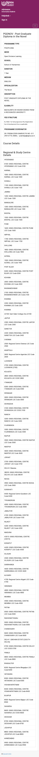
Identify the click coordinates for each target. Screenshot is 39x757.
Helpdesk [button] (6, 16)
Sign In (4, 20)
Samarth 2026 (7, 754)
